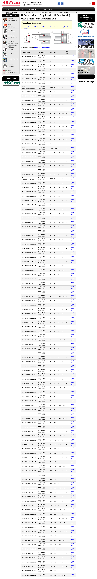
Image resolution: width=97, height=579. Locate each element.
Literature (33, 9)
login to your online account (42, 47)
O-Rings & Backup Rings (12, 19)
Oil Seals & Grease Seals (12, 36)
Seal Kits (11, 53)
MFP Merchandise (12, 71)
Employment (9, 13)
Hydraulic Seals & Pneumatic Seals (11, 26)
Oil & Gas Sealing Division (11, 49)
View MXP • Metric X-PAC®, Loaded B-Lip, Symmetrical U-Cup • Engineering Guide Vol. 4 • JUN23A (47, 27)
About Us (19, 9)
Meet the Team (29, 12)
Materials (48, 9)
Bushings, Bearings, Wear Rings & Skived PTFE (13, 43)
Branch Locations (46, 12)
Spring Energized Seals (11, 32)
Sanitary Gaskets (11, 65)
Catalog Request (63, 12)
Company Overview (11, 12)
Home (7, 9)
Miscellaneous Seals (13, 59)
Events (78, 12)
